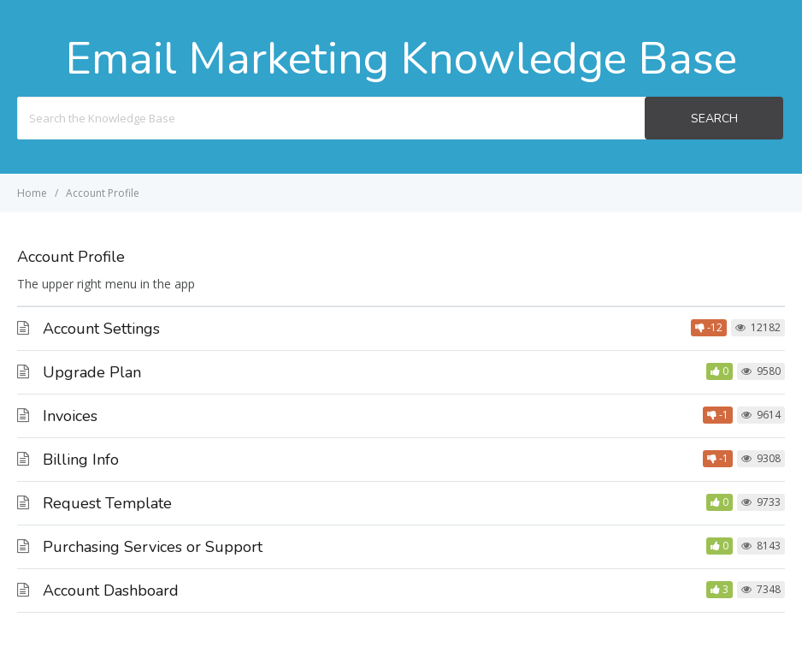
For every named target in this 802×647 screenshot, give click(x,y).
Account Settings (101, 328)
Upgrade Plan (92, 372)
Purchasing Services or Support (152, 547)
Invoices (70, 416)
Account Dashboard (111, 590)
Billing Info (81, 459)
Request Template (107, 503)
